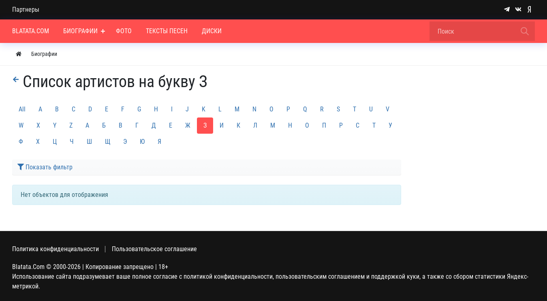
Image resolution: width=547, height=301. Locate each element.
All (22, 109)
